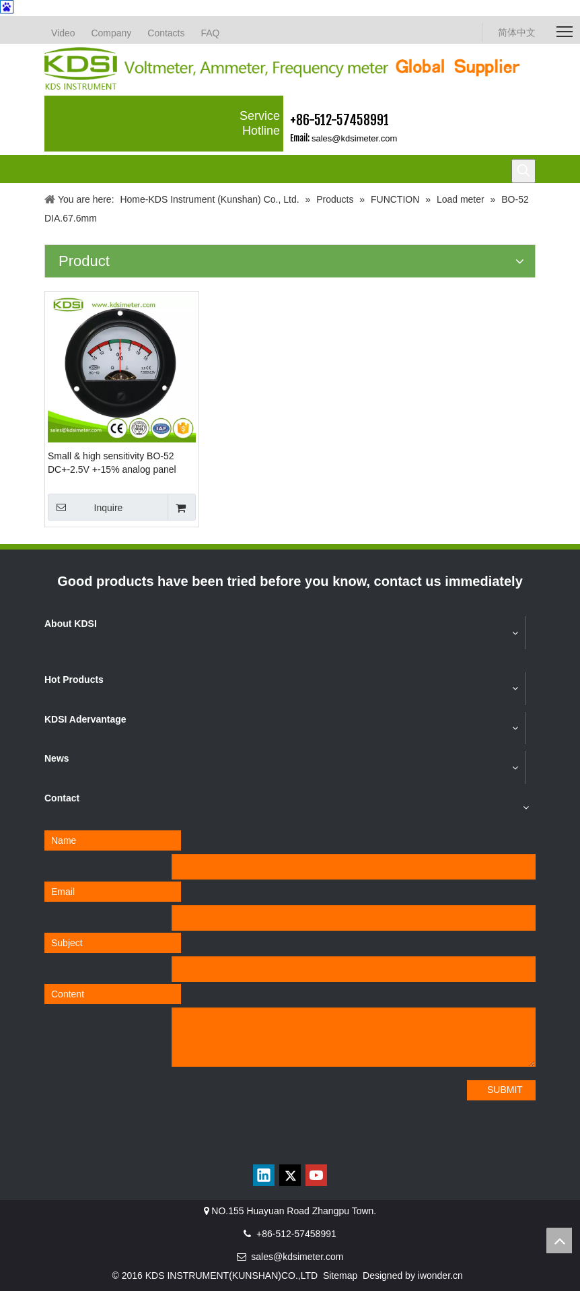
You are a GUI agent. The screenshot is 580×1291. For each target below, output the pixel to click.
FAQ (210, 33)
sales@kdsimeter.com (354, 138)
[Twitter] (290, 1175)
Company (111, 33)
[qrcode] (290, 1146)
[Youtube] (316, 1175)
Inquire (85, 507)
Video (63, 33)
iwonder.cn (440, 1275)
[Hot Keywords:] (523, 171)
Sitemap (340, 1275)
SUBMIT (505, 1089)
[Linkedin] (264, 1175)
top (559, 1240)
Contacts (165, 33)
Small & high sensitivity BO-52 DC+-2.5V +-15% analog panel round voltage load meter (112, 463)
